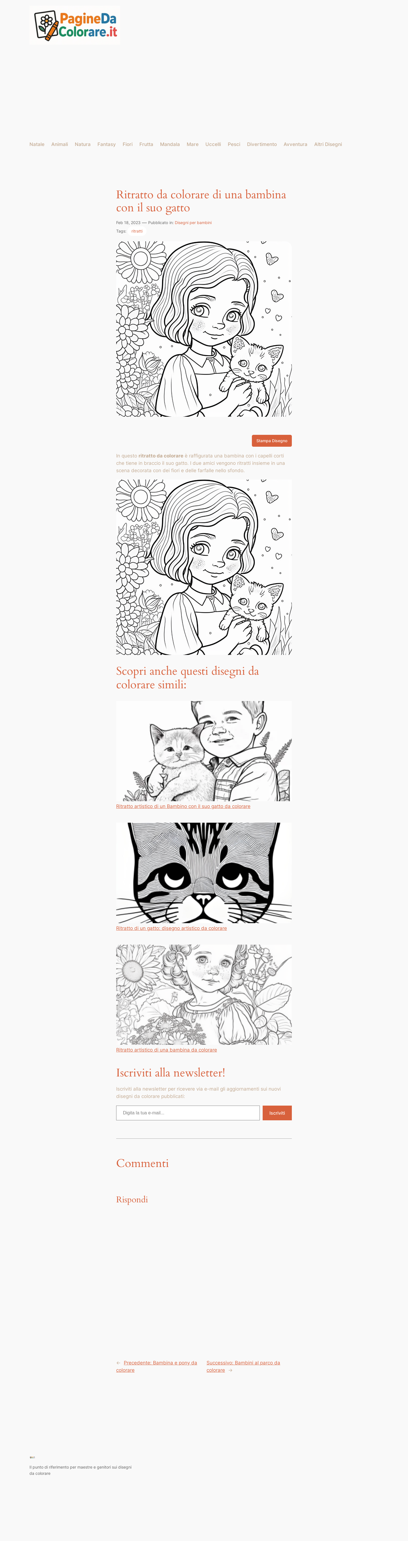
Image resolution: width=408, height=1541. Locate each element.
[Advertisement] (204, 92)
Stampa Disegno (271, 440)
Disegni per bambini (193, 222)
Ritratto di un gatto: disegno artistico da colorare (204, 877)
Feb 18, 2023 (128, 222)
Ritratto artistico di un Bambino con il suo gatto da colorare (204, 755)
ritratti (137, 231)
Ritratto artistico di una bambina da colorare (204, 999)
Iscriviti (277, 1113)
